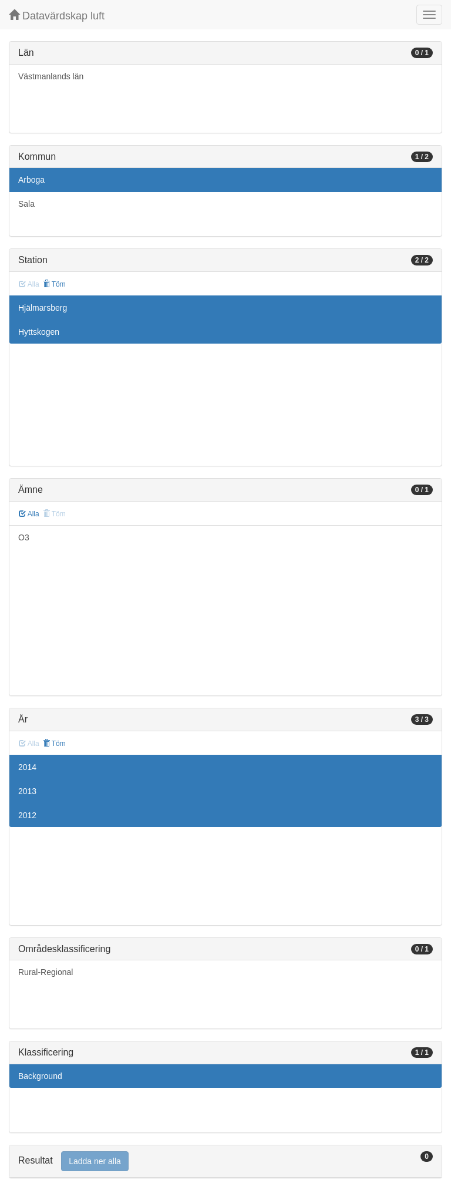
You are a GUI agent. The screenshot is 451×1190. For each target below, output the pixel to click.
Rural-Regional (45, 972)
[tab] (225, 1161)
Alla (29, 514)
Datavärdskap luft (57, 15)
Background (40, 1076)
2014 (27, 767)
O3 (23, 537)
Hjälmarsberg (42, 307)
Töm (54, 284)
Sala (26, 204)
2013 (27, 791)
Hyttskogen (38, 332)
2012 (27, 815)
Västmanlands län (50, 76)
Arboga (31, 179)
